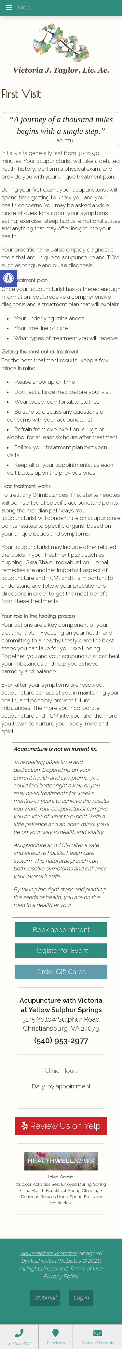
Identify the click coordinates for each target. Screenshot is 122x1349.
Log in (81, 1297)
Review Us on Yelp (61, 1126)
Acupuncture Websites (48, 1253)
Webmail (45, 1297)
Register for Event (61, 950)
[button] (8, 278)
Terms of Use (85, 1268)
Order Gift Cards (61, 972)
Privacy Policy (60, 1276)
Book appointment (61, 930)
